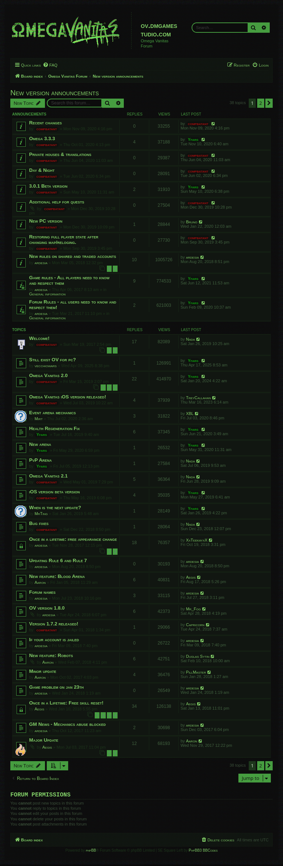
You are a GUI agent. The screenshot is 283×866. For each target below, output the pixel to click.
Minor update (42, 671)
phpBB (91, 852)
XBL (190, 413)
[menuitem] (50, 65)
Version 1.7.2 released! (53, 624)
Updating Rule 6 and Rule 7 (58, 560)
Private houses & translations (60, 154)
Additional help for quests (56, 202)
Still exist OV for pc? (52, 359)
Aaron (40, 582)
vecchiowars (46, 365)
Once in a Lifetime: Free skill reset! (66, 703)
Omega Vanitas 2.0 (48, 375)
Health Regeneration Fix (54, 428)
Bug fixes (39, 523)
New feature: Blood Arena (57, 576)
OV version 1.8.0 (46, 608)
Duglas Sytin (198, 656)
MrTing (41, 513)
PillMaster (196, 672)
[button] (269, 103)
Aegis (191, 577)
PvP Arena (40, 460)
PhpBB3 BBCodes (203, 852)
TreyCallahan (198, 397)
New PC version (45, 221)
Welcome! (39, 338)
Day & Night (42, 170)
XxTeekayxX (196, 540)
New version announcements (54, 93)
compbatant (46, 129)
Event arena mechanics (52, 412)
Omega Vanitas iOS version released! (67, 397)
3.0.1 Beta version (48, 186)
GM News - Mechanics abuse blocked (67, 724)
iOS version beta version (54, 491)
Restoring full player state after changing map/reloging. (63, 239)
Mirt (39, 418)
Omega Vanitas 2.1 (48, 476)
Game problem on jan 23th (56, 687)
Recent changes (45, 122)
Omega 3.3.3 (42, 138)
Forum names (42, 592)
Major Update (43, 740)
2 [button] (260, 103)
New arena (40, 444)
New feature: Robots (51, 655)
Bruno (192, 222)
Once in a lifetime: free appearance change (73, 539)
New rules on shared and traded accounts (72, 256)
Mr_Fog (193, 609)
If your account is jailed (54, 639)
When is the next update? (55, 507)
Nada (190, 339)
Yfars (193, 139)
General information (47, 294)
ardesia (41, 262)
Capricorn (195, 624)
